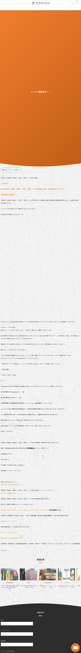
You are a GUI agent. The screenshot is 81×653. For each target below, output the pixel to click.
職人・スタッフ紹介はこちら (9, 532)
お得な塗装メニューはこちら (9, 521)
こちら (21, 392)
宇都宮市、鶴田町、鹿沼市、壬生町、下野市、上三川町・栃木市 (20, 510)
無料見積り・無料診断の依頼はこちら (12, 485)
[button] (77, 2)
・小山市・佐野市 (44, 510)
